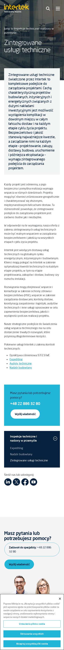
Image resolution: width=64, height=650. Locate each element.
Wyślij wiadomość (25, 414)
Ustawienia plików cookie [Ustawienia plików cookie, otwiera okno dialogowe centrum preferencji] (32, 625)
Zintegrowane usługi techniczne (29, 460)
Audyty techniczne (21, 363)
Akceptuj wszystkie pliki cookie (32, 645)
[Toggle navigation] (48, 8)
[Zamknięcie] (60, 600)
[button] (55, 438)
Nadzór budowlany (21, 367)
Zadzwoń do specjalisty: (30, 549)
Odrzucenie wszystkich (32, 635)
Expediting (16, 359)
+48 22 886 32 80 (25, 403)
